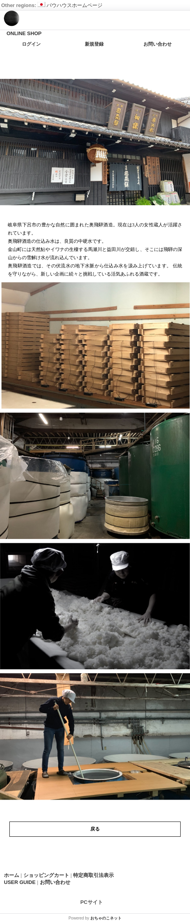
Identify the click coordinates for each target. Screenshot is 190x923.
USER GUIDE (20, 882)
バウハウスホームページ (70, 5)
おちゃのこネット (106, 918)
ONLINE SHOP (24, 33)
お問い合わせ (157, 44)
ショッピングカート (46, 875)
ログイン (31, 44)
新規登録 (94, 44)
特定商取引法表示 (93, 875)
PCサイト (92, 902)
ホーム (11, 875)
